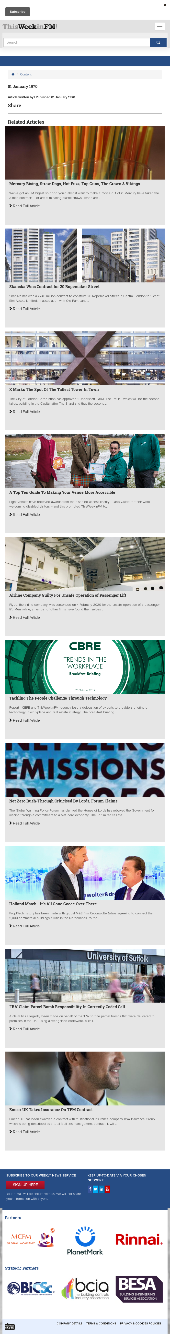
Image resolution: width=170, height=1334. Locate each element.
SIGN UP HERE (25, 1184)
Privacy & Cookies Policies (140, 1323)
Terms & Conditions (101, 1323)
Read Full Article (24, 206)
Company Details (69, 1323)
